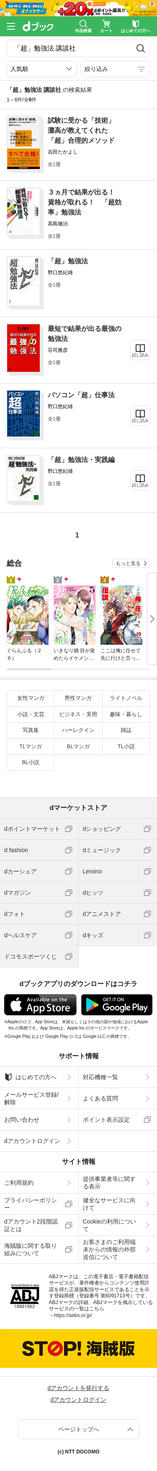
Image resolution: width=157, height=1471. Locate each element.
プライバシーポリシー (30, 1204)
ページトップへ (78, 1429)
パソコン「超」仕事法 (81, 395)
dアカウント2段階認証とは (31, 1225)
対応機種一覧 (100, 1077)
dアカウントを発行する (79, 1388)
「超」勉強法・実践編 (81, 459)
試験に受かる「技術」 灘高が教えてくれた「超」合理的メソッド (84, 130)
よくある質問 (100, 1098)
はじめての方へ (30, 1077)
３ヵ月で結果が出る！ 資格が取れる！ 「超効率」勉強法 (84, 202)
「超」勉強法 (68, 261)
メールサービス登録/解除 (31, 1098)
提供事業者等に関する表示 (109, 1183)
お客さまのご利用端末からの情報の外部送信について (109, 1249)
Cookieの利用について (109, 1225)
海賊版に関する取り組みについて (30, 1249)
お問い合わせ (21, 1119)
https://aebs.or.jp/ (73, 1315)
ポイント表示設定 (106, 1119)
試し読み (140, 355)
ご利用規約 (18, 1182)
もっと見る (128, 563)
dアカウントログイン (32, 1141)
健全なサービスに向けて (109, 1204)
